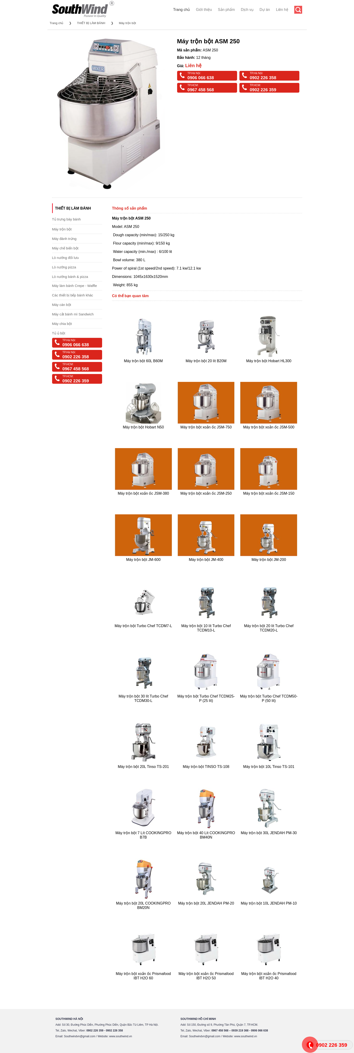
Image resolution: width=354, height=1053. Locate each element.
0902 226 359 (263, 89)
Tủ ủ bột (58, 333)
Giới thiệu (204, 10)
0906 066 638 (201, 77)
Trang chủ (181, 10)
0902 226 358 (263, 77)
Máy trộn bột (127, 23)
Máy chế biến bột (65, 248)
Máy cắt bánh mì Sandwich (73, 314)
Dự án (265, 10)
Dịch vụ (247, 10)
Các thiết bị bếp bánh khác (72, 295)
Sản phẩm (226, 10)
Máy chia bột (62, 324)
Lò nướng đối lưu (65, 258)
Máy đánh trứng (64, 239)
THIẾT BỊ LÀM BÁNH (91, 23)
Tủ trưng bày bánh (66, 219)
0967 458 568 (201, 89)
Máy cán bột (61, 305)
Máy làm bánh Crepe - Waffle (74, 286)
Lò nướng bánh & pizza (70, 277)
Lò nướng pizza (64, 267)
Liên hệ (282, 10)
